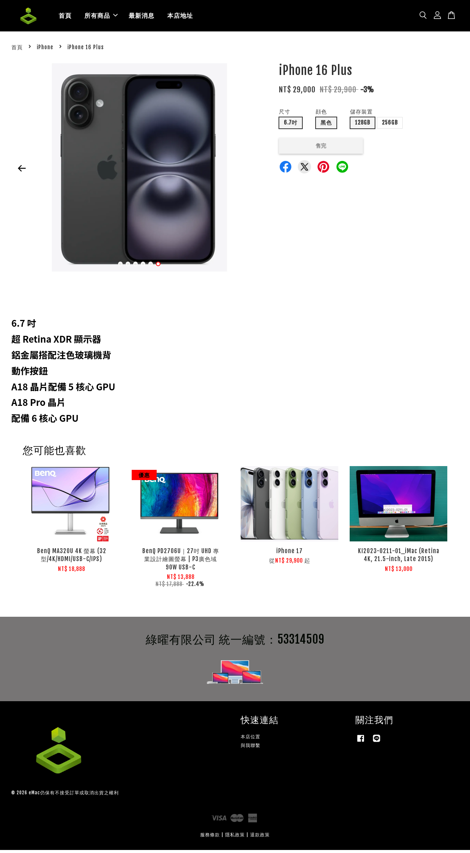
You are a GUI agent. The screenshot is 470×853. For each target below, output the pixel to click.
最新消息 (141, 17)
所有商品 (101, 17)
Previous (21, 171)
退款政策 (260, 838)
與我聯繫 (250, 748)
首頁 (65, 17)
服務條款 (210, 838)
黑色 (326, 125)
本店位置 (250, 739)
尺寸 (284, 114)
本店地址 (180, 17)
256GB (390, 125)
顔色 (321, 114)
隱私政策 (235, 838)
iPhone (45, 50)
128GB (362, 125)
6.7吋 (290, 125)
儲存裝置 (361, 114)
